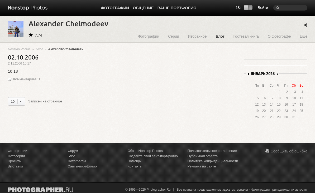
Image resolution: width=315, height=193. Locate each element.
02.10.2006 (23, 57)
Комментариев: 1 (26, 79)
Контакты (134, 166)
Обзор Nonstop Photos (145, 151)
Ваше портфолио (177, 8)
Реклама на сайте (202, 166)
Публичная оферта (203, 156)
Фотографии (115, 8)
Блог (220, 36)
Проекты (14, 161)
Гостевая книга (246, 36)
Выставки (15, 166)
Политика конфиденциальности (213, 161)
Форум (73, 151)
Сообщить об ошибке (289, 151)
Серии (173, 36)
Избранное (197, 36)
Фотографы (77, 161)
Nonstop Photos (19, 49)
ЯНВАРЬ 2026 (263, 73)
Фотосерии (16, 156)
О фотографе (279, 36)
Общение (143, 8)
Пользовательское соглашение (212, 151)
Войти (263, 8)
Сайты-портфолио (82, 166)
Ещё (303, 36)
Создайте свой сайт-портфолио (152, 156)
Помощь (134, 161)
